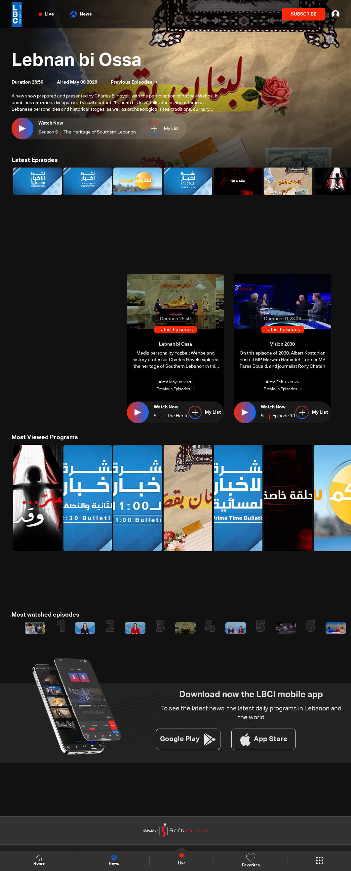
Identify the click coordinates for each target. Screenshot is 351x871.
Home (39, 860)
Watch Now (50, 123)
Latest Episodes (35, 160)
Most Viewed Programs (45, 437)
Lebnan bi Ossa (79, 60)
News (81, 14)
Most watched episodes (45, 615)
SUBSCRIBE (303, 14)
